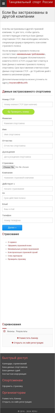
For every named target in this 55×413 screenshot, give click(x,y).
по (3, 193)
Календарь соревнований (14, 362)
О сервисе (12, 242)
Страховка (7, 163)
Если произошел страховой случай (22, 252)
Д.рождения (8, 151)
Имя (4, 129)
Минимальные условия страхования (23, 249)
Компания (7, 172)
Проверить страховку (17, 259)
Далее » (12, 227)
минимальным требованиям (30, 54)
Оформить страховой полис (20, 245)
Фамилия (7, 118)
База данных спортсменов (14, 365)
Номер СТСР (8, 99)
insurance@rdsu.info (18, 82)
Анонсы (12, 330)
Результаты (23, 330)
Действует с (8, 183)
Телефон (6, 215)
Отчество (7, 140)
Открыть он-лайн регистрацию (27, 341)
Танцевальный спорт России (31, 2)
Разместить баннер (27, 336)
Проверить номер (18, 112)
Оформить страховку (12, 384)
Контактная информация (14, 372)
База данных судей (11, 368)
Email (5, 204)
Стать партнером (15, 256)
